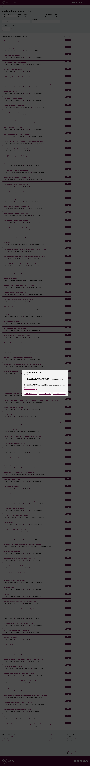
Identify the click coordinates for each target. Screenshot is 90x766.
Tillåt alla (59, 393)
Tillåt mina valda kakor (45, 393)
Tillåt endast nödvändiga (31, 393)
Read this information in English (30, 389)
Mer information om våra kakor (30, 387)
